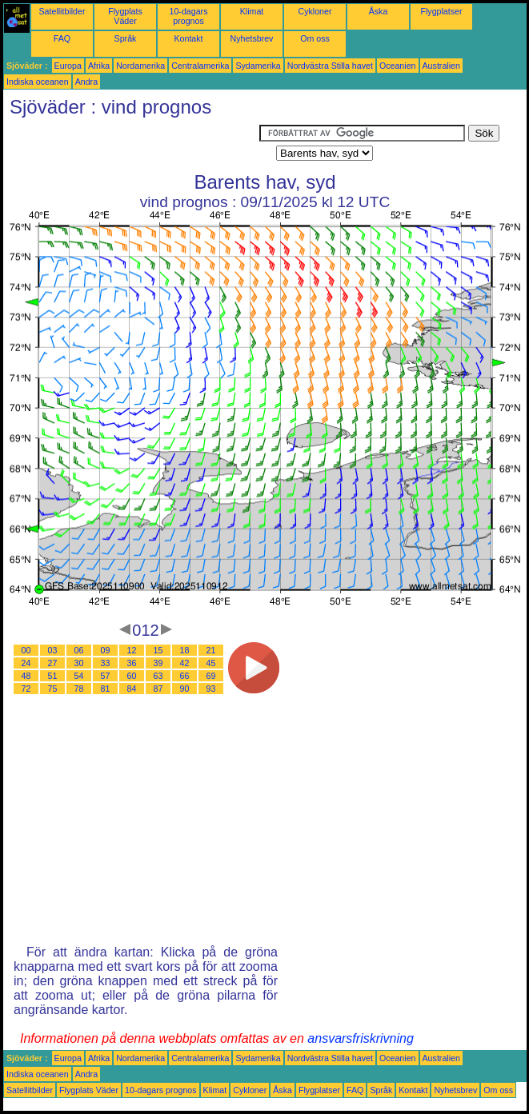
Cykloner (314, 11)
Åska (378, 11)
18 (185, 650)
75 (53, 688)
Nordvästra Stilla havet (330, 65)
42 (185, 663)
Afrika (99, 65)
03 (53, 650)
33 (105, 663)
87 (158, 688)
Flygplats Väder (125, 16)
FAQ (62, 38)
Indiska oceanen (37, 81)
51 (53, 676)
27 (53, 663)
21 (211, 650)
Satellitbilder (61, 11)
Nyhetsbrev (252, 38)
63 (158, 676)
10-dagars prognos (189, 16)
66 (185, 676)
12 (132, 650)
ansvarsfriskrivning (360, 1038)
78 (79, 688)
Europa (68, 65)
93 (211, 688)
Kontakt (188, 38)
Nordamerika (140, 65)
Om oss (315, 38)
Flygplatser (441, 11)
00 (26, 650)
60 (132, 676)
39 (158, 663)
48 (26, 676)
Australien (441, 65)
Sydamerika (257, 65)
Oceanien (397, 65)
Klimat (252, 11)
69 (211, 676)
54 (79, 676)
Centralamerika (200, 65)
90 (185, 688)
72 (26, 688)
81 (105, 688)
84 (132, 688)
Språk (125, 38)
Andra (86, 81)
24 (26, 663)
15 (158, 650)
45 (211, 663)
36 (132, 663)
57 (105, 676)
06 (79, 650)
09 (105, 650)
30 (79, 663)
